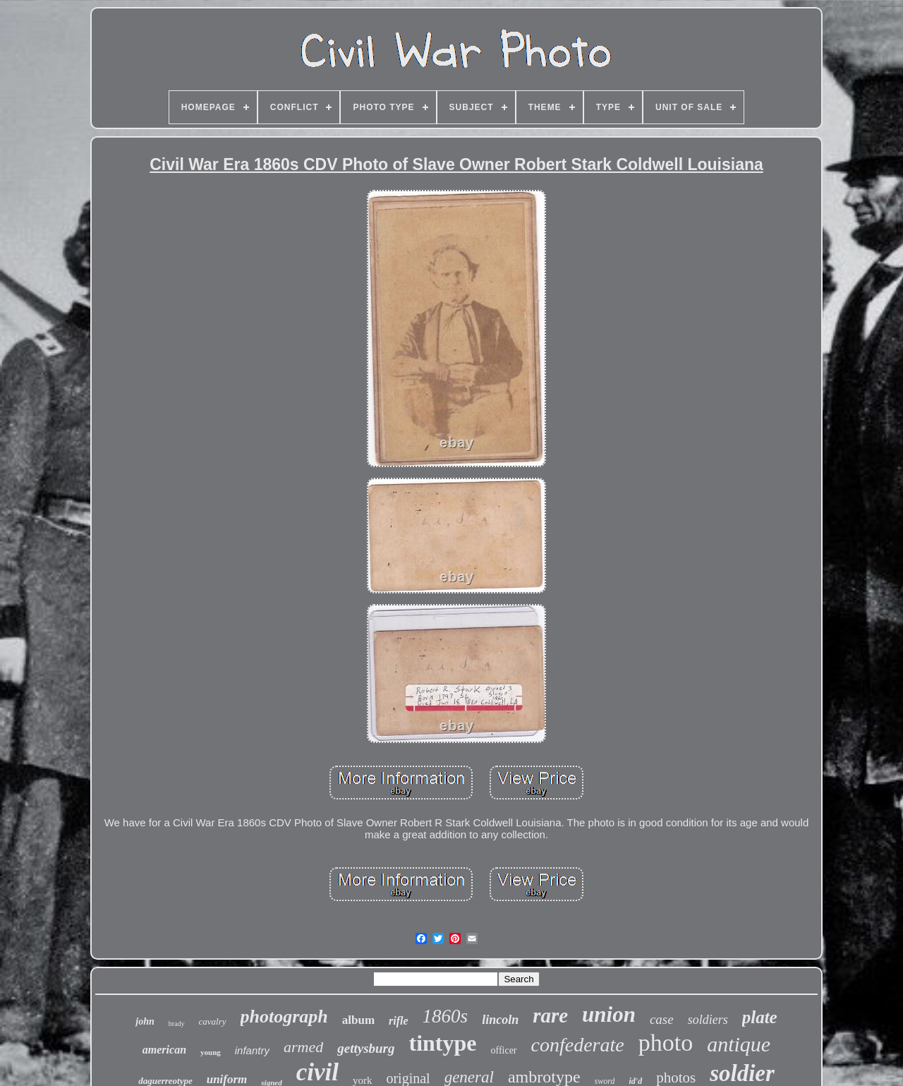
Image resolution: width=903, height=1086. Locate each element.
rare (550, 1015)
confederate (577, 1045)
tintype (442, 1043)
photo (665, 1043)
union (609, 1014)
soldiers (708, 1020)
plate (759, 1017)
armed (303, 1047)
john (144, 1021)
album (358, 1020)
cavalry (212, 1021)
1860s (445, 1016)
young (210, 1052)
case (662, 1019)
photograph (284, 1016)
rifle (398, 1021)
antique (738, 1044)
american (164, 1050)
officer (503, 1050)
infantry (252, 1050)
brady (177, 1023)
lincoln (500, 1020)
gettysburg (365, 1048)
